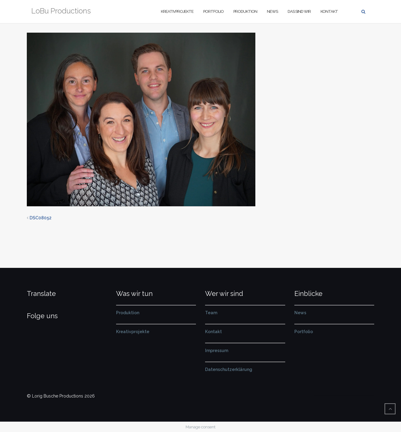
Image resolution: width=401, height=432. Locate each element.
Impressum (216, 350)
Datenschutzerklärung (228, 369)
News (272, 11)
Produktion (245, 11)
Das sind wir (299, 11)
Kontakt (329, 11)
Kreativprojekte (177, 11)
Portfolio (213, 11)
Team (211, 312)
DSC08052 (40, 217)
